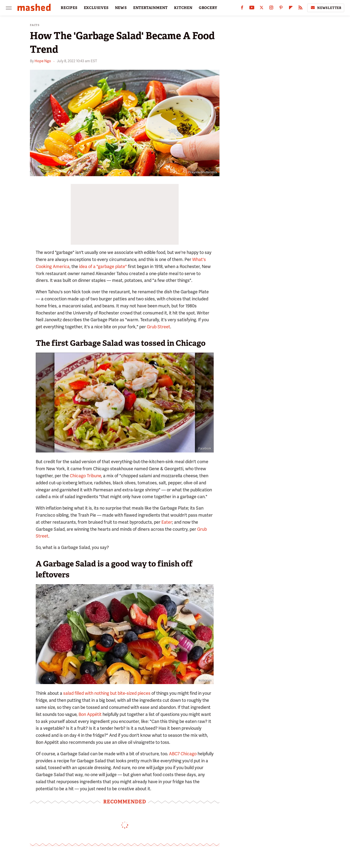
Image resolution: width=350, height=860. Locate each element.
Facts (35, 25)
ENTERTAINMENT (150, 7)
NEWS (121, 7)
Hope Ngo (43, 61)
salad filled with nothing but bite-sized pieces (106, 693)
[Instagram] (271, 8)
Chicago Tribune (85, 475)
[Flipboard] (291, 8)
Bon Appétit (90, 714)
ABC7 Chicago (183, 753)
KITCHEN (183, 7)
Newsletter (325, 8)
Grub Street (158, 327)
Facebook (204, 448)
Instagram (204, 680)
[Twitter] (261, 8)
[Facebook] (242, 8)
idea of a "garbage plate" (103, 266)
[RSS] (300, 8)
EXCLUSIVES (96, 7)
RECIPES (69, 7)
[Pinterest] (281, 8)
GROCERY (208, 7)
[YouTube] (252, 8)
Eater (166, 522)
